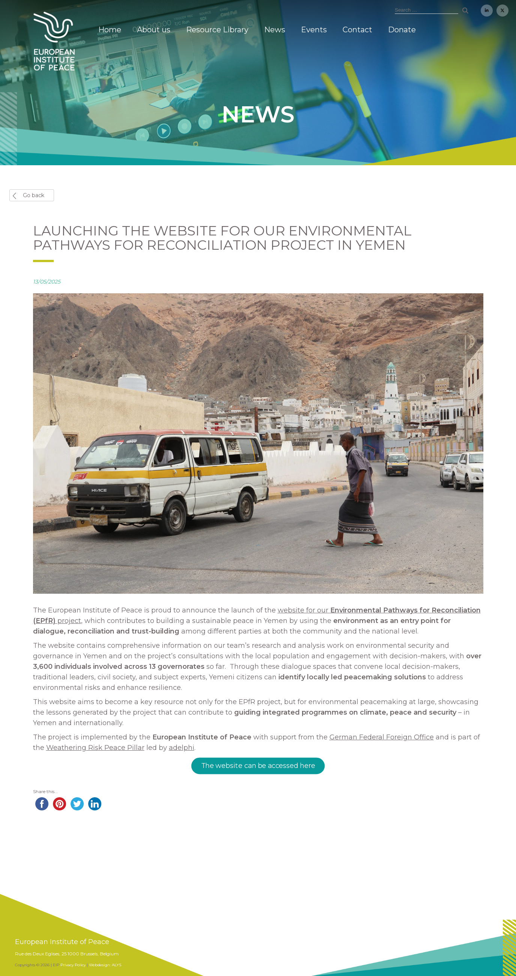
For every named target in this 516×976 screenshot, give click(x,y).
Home (109, 29)
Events (314, 29)
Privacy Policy (73, 964)
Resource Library (217, 29)
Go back (33, 195)
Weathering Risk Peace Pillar (95, 748)
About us (153, 29)
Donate (402, 29)
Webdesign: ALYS (105, 964)
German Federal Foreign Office (381, 737)
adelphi (181, 748)
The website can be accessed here (258, 766)
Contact (357, 29)
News (274, 29)
